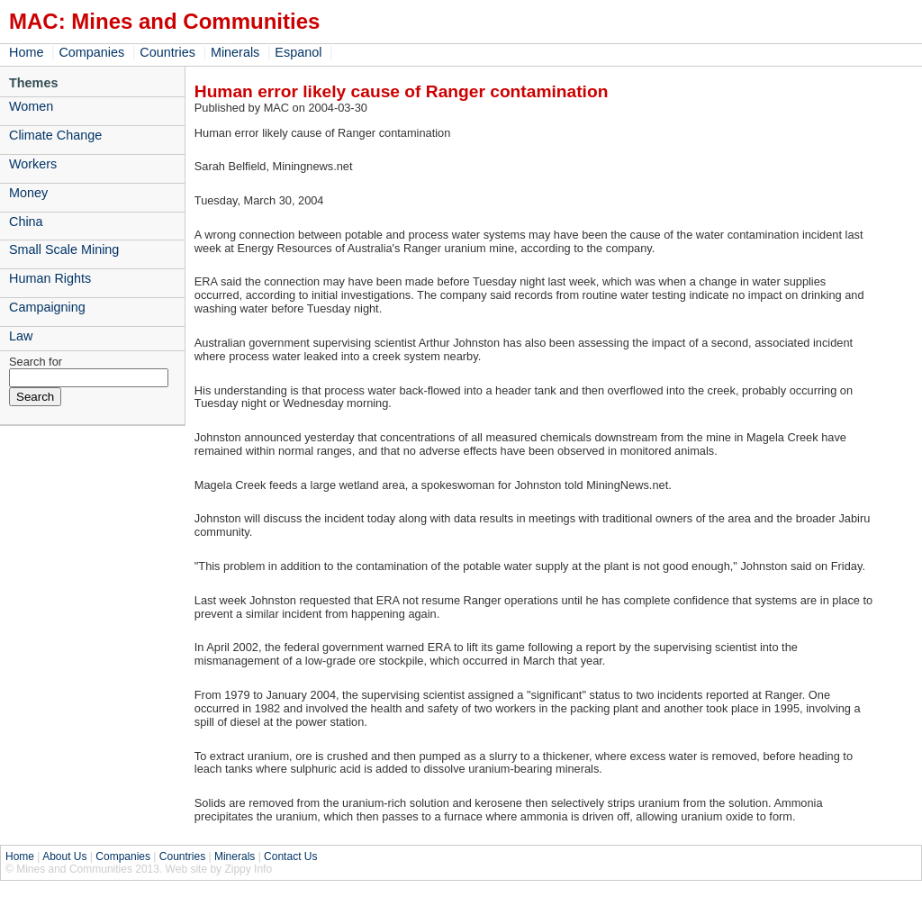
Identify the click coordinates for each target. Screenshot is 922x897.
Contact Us (290, 856)
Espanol (298, 52)
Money (28, 193)
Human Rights (50, 278)
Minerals (235, 52)
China (26, 221)
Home (26, 52)
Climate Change (55, 135)
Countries (167, 52)
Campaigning (47, 307)
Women (31, 106)
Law (20, 336)
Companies (91, 52)
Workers (33, 164)
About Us (64, 856)
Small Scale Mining (64, 249)
